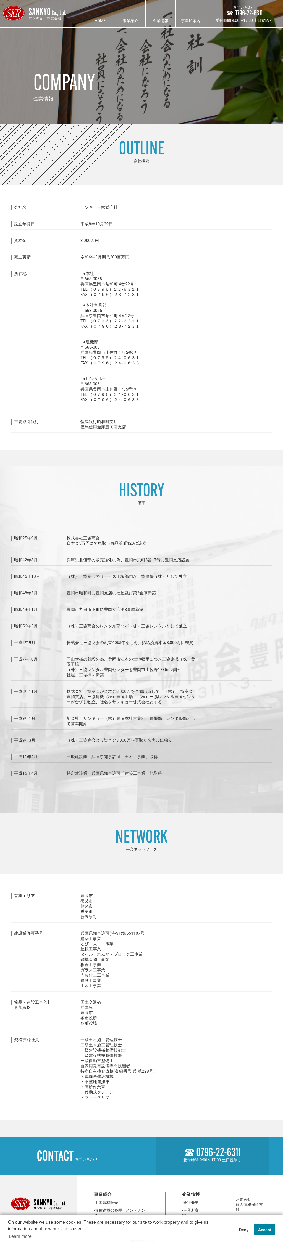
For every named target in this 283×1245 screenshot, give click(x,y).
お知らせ (243, 1199)
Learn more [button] (20, 1236)
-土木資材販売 (106, 1202)
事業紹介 (130, 20)
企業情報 (160, 20)
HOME (100, 20)
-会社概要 (190, 1202)
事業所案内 (190, 20)
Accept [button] (264, 1230)
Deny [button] (243, 1230)
